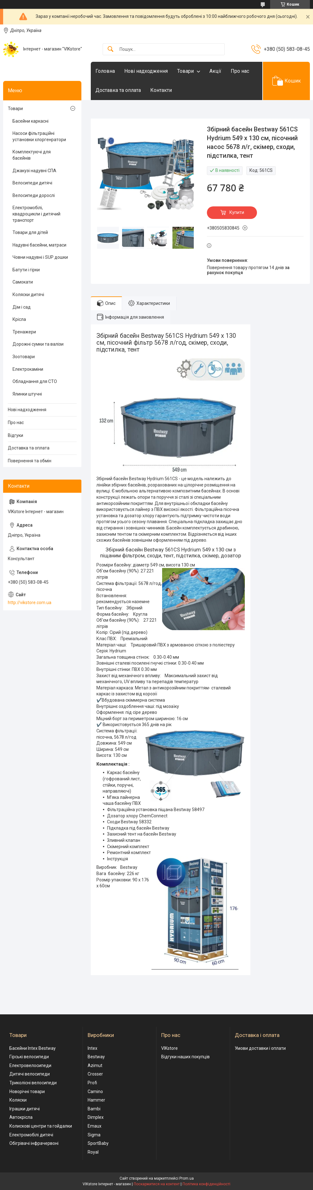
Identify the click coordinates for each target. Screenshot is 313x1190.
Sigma (94, 1134)
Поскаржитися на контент (157, 1184)
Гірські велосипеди (29, 1056)
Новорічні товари (27, 1091)
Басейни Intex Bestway (32, 1048)
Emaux (94, 1126)
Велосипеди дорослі (34, 195)
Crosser (95, 1073)
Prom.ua (186, 1178)
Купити (236, 212)
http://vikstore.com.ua (29, 602)
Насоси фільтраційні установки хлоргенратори (39, 136)
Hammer (96, 1099)
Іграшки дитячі (24, 1108)
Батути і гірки (26, 269)
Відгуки (15, 435)
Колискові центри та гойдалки (40, 1126)
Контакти (161, 90)
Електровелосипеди (30, 1065)
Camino (95, 1091)
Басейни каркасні (31, 121)
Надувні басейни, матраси (39, 244)
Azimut (95, 1065)
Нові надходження (146, 71)
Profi (92, 1082)
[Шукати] (110, 49)
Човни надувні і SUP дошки (40, 257)
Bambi (94, 1108)
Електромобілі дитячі (31, 1134)
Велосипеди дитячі (32, 182)
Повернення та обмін (29, 460)
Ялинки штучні (27, 393)
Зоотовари (24, 356)
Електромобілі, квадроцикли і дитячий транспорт (36, 213)
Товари (185, 71)
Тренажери (24, 331)
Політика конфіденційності (206, 1184)
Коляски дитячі (28, 294)
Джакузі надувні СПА (34, 170)
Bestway (96, 1056)
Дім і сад (22, 307)
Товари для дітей (30, 232)
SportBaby (98, 1143)
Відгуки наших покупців (185, 1056)
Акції (215, 71)
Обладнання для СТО (35, 381)
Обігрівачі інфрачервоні (34, 1143)
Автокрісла (21, 1117)
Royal (93, 1152)
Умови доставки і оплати (260, 1048)
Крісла (19, 319)
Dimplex (96, 1117)
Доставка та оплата (118, 90)
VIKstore (169, 1048)
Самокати (23, 281)
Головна (105, 71)
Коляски (18, 1099)
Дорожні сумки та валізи (38, 344)
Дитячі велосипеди (29, 1073)
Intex (92, 1048)
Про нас (240, 71)
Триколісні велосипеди (33, 1082)
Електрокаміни (28, 369)
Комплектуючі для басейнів (32, 155)
